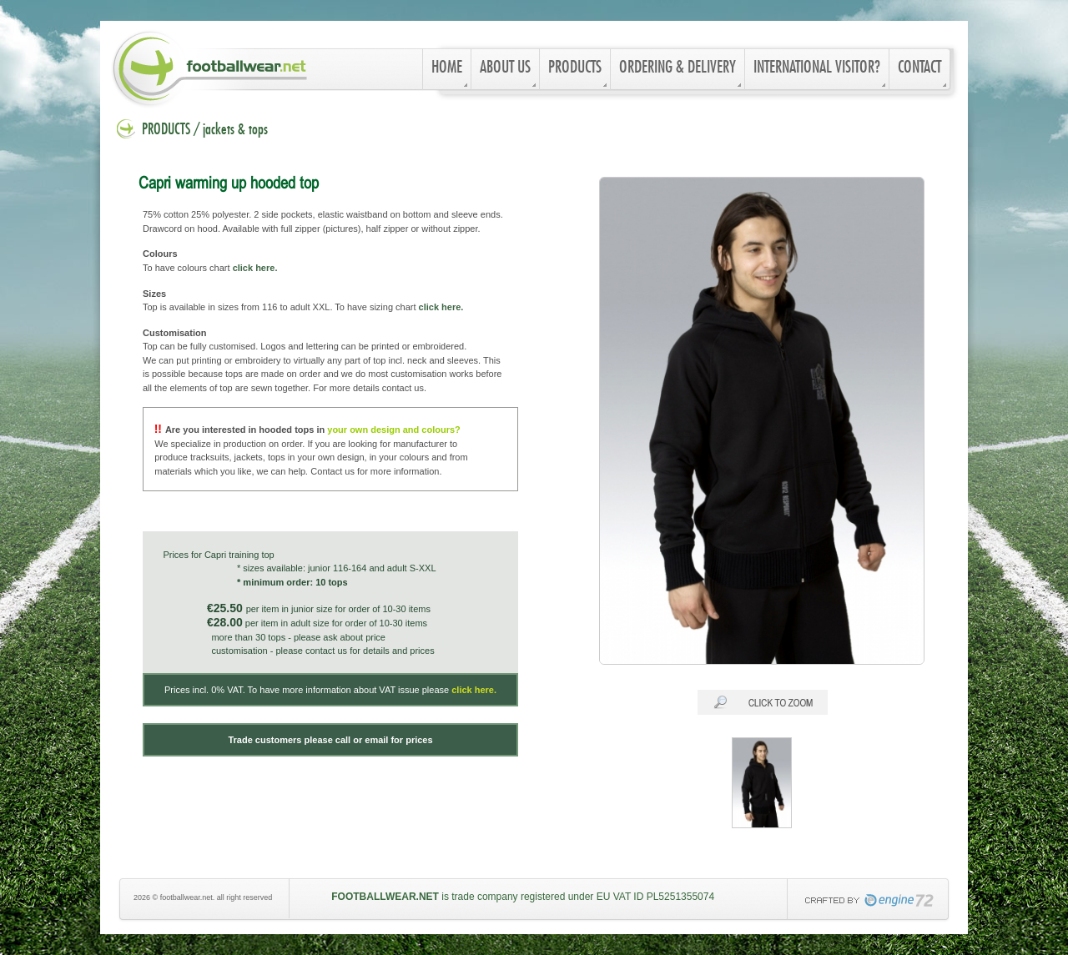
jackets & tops (235, 130)
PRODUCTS (166, 130)
